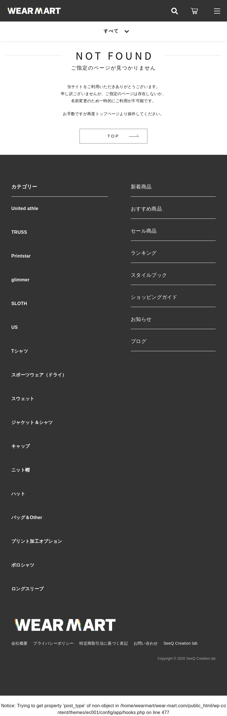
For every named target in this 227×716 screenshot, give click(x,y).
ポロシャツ (23, 565)
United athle (24, 208)
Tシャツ (19, 351)
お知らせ (141, 319)
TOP (114, 136)
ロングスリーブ (27, 588)
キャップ (20, 446)
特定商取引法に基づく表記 (103, 643)
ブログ (138, 341)
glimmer (20, 279)
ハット (18, 493)
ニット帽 (20, 470)
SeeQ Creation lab (181, 643)
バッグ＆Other (26, 517)
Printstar (21, 256)
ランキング (144, 253)
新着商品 (141, 187)
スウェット (23, 398)
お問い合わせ (146, 643)
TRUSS (19, 232)
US (14, 327)
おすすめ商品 (146, 209)
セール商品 (144, 231)
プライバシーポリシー (53, 643)
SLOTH (19, 303)
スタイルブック (149, 275)
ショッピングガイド (154, 297)
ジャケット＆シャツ (32, 422)
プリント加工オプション (36, 541)
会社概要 (19, 643)
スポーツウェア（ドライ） (39, 374)
